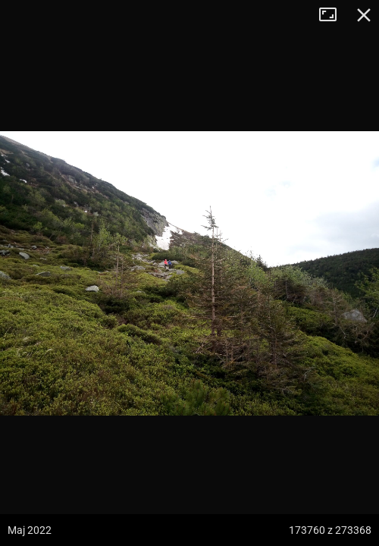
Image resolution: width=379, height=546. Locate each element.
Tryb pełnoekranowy (333, 15)
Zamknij (364, 15)
